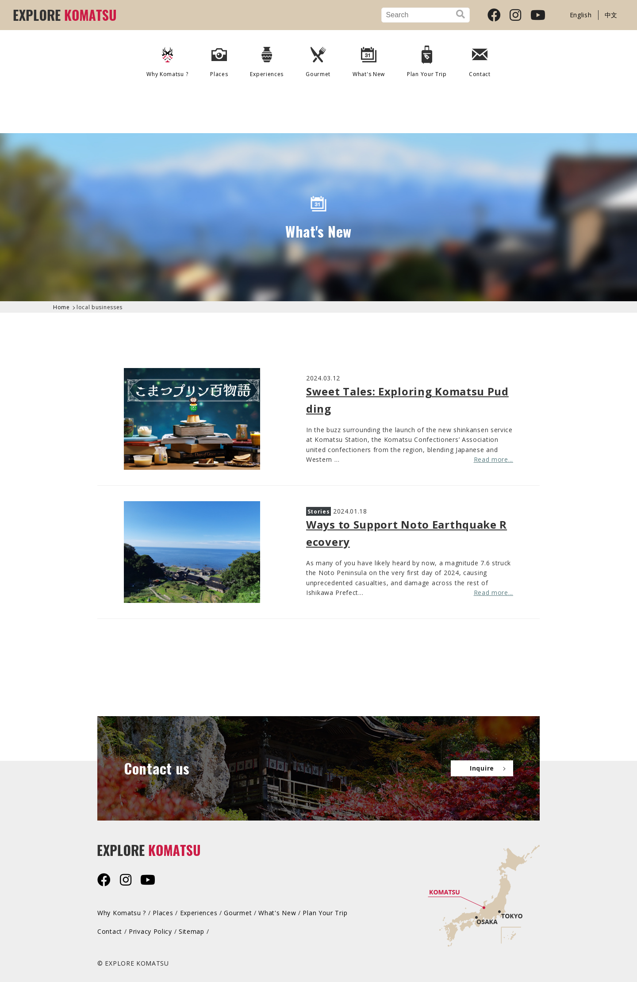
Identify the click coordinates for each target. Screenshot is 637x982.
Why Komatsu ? (167, 58)
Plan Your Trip (427, 58)
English (581, 15)
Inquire (482, 768)
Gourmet (318, 58)
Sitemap (191, 931)
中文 (611, 15)
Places (219, 58)
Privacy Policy (150, 931)
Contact (480, 58)
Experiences (267, 58)
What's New (369, 58)
